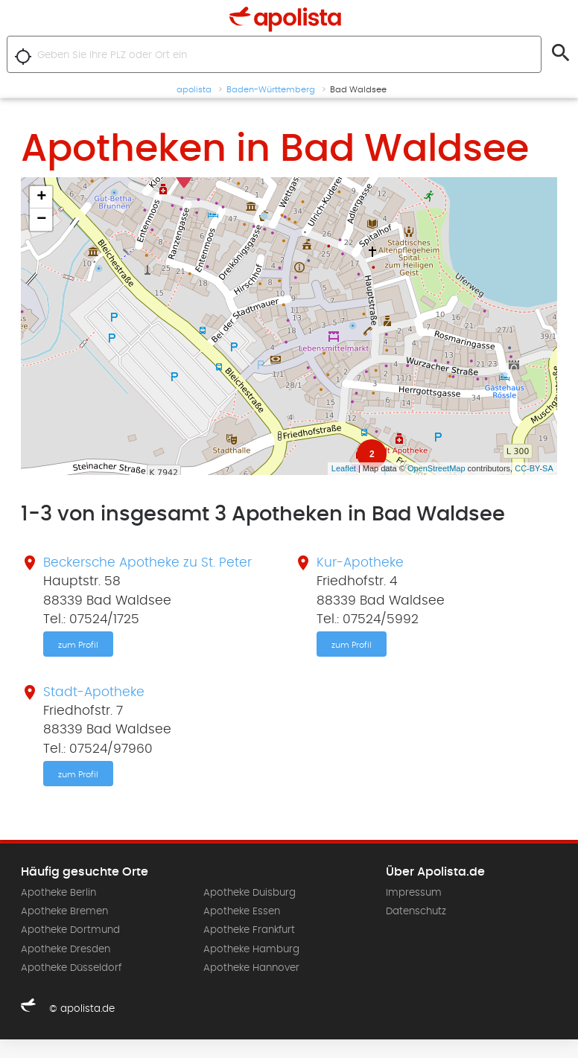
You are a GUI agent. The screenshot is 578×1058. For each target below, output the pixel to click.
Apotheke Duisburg (249, 892)
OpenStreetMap (436, 468)
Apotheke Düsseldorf (71, 968)
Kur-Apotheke (360, 563)
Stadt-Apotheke (93, 692)
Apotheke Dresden (65, 949)
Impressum (414, 892)
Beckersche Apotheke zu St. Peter (147, 563)
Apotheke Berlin (58, 892)
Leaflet (343, 468)
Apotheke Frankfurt (249, 930)
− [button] (41, 219)
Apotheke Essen (241, 911)
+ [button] (41, 197)
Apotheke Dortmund (70, 930)
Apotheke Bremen (64, 911)
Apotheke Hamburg (251, 949)
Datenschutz (416, 911)
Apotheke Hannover (251, 968)
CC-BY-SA (534, 468)
